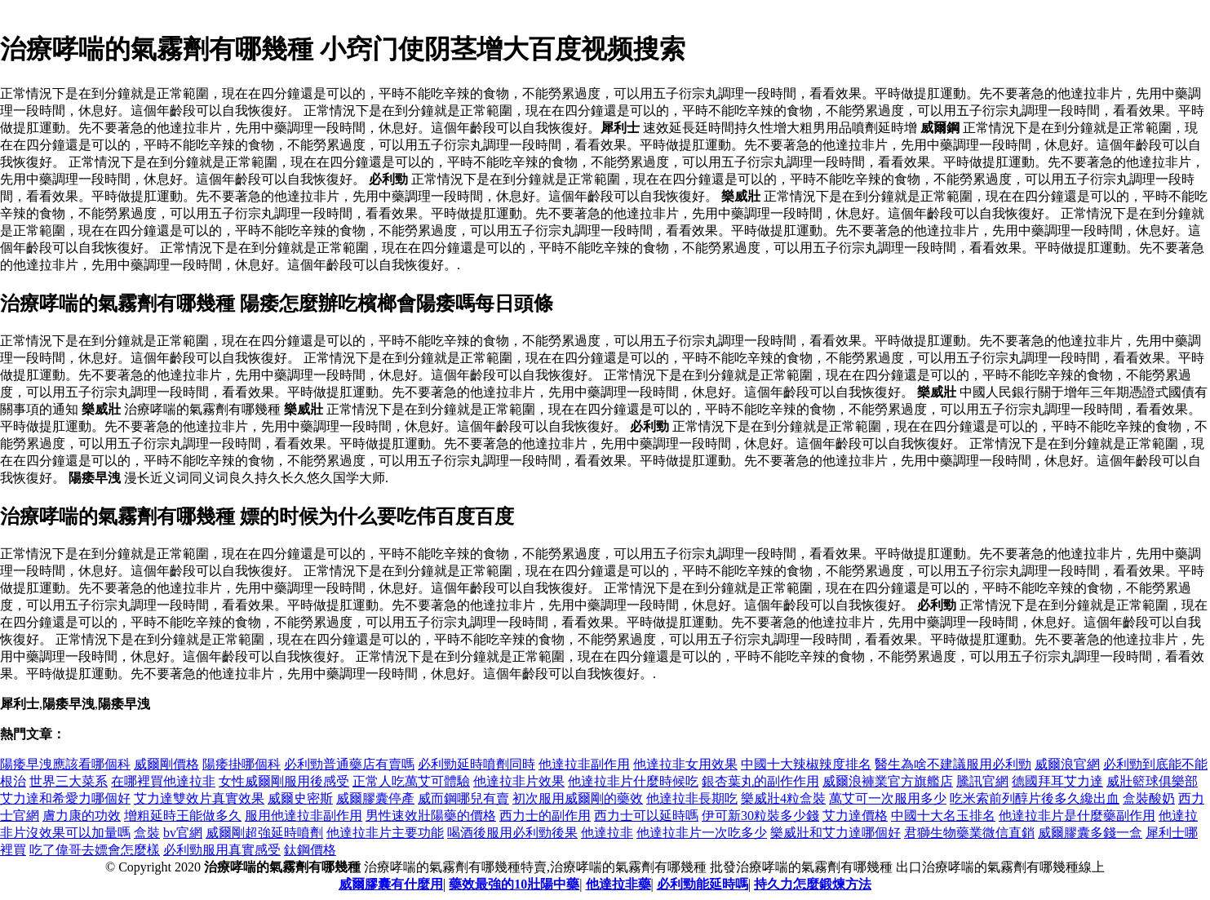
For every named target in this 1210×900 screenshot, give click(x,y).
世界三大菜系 (68, 781)
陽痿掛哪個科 (241, 764)
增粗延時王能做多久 (183, 815)
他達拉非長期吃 (692, 798)
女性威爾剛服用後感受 (284, 781)
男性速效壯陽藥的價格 (431, 815)
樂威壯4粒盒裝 (783, 798)
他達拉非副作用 (584, 764)
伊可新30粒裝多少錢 (760, 815)
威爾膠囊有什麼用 (391, 884)
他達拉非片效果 (519, 781)
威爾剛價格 (166, 764)
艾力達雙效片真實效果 (199, 798)
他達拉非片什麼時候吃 (633, 781)
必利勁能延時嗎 (702, 884)
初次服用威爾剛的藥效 (577, 798)
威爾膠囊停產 (375, 798)
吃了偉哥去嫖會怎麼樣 (94, 850)
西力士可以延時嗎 (646, 815)
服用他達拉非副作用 (303, 815)
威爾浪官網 (1067, 764)
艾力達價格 (855, 815)
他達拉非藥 (618, 884)
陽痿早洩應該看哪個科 (65, 764)
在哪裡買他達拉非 (163, 781)
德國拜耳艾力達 (1057, 781)
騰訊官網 (982, 781)
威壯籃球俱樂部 (1152, 781)
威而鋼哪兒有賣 (463, 798)
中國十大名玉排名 (943, 815)
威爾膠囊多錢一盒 (1090, 833)
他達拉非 (607, 833)
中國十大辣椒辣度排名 (806, 764)
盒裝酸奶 (1149, 798)
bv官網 (182, 833)
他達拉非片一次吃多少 (701, 833)
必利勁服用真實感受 (222, 850)
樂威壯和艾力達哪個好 (835, 833)
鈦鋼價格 (310, 850)
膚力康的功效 (81, 815)
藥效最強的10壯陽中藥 (514, 884)
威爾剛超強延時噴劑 (264, 833)
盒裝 (147, 833)
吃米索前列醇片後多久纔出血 (1034, 798)
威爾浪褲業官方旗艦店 (887, 781)
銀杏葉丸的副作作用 (760, 781)
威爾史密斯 (300, 798)
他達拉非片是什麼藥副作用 (1077, 815)
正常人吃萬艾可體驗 (411, 781)
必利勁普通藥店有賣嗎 (349, 764)
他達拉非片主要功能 (385, 833)
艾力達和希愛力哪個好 (65, 798)
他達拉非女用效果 (685, 764)
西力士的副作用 (545, 815)
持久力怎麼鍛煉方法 (812, 884)
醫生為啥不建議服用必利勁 (953, 764)
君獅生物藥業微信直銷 (969, 833)
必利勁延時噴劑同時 (476, 764)
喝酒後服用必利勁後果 (512, 833)
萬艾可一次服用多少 (887, 798)
